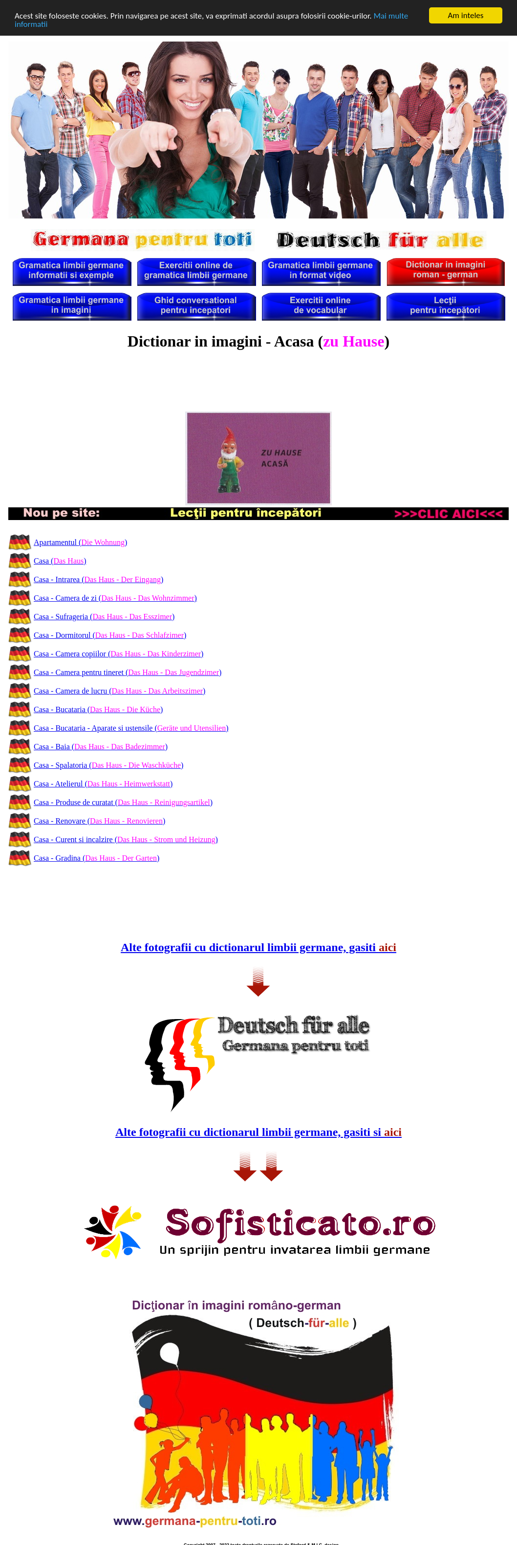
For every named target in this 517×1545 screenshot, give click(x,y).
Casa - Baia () (101, 746)
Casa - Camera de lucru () (119, 691)
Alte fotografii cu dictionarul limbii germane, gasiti (258, 947)
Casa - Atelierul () (103, 784)
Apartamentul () (80, 542)
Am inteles (466, 15)
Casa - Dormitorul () (110, 635)
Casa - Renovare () (99, 821)
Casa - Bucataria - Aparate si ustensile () (131, 728)
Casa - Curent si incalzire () (126, 839)
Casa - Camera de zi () (115, 598)
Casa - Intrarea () (98, 579)
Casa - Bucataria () (98, 709)
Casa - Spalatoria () (108, 765)
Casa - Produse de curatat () (123, 802)
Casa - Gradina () (96, 858)
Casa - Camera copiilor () (118, 654)
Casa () (60, 561)
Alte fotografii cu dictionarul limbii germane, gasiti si (258, 1132)
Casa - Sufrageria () (104, 616)
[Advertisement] (258, 386)
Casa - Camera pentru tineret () (127, 672)
